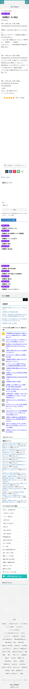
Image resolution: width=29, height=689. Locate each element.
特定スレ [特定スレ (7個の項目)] (16, 661)
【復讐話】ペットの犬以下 (9, 238)
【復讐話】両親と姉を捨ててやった (12, 480)
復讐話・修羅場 (6, 177)
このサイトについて (6, 680)
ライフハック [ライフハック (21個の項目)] (7, 636)
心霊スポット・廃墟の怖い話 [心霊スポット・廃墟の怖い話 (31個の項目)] (20, 648)
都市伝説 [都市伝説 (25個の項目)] (8, 670)
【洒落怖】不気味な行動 (9, 444)
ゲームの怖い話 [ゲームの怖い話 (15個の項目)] (23, 623)
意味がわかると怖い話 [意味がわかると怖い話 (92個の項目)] (18, 651)
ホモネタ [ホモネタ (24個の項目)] (23, 633)
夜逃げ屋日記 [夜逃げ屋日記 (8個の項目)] (8, 642)
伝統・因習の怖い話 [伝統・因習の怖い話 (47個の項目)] (7, 639)
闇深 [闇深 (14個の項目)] (13, 670)
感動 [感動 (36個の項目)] (26, 651)
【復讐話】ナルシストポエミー (10, 289)
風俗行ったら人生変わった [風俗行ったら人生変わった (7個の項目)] (12, 673)
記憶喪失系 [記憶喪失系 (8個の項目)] (24, 667)
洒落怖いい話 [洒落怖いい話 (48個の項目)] (21, 658)
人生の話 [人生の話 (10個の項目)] (23, 636)
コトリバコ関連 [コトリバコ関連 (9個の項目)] (9, 626)
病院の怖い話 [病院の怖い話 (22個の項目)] (7, 664)
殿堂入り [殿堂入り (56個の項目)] (7, 658)
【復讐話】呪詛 (5, 244)
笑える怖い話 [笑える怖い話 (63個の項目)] (22, 664)
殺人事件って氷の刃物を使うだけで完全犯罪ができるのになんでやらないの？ (14, 319)
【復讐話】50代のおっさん (9, 228)
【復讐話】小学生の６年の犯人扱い (12, 488)
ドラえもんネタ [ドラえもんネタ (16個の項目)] (19, 626)
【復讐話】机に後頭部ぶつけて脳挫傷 (12, 233)
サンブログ (14, 7)
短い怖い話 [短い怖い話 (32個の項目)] (14, 664)
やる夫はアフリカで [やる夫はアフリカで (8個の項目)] (13, 623)
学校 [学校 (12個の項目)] (15, 642)
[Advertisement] (14, 116)
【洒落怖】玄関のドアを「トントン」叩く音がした (14, 308)
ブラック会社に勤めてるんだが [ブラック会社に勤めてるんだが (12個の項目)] (11, 633)
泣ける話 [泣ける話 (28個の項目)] (14, 658)
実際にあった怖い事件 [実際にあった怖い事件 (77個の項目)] (7, 645)
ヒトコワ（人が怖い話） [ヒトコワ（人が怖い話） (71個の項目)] (14, 630)
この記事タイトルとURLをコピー (14, 165)
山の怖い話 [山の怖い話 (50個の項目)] (17, 645)
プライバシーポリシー (17, 680)
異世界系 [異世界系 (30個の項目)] (22, 661)
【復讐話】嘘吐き (6, 279)
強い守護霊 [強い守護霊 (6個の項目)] (24, 645)
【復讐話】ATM (6, 284)
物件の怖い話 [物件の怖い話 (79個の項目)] (8, 661)
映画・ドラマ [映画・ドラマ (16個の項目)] (16, 654)
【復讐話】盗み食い (7, 249)
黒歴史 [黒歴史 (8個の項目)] (21, 673)
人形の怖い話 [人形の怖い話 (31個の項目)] (16, 636)
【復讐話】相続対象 (7, 486)
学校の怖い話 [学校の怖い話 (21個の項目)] (21, 642)
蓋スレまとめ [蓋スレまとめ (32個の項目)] (17, 667)
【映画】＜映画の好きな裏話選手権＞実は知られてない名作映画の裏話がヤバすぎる (14, 315)
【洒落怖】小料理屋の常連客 (10, 311)
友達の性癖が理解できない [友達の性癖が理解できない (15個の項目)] (20, 639)
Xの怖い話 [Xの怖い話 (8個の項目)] (4, 623)
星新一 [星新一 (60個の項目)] (9, 654)
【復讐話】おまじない (8, 452)
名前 (3, 202)
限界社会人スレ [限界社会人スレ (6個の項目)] (19, 670)
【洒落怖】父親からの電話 (9, 323)
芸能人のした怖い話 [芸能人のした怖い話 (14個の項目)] (6, 667)
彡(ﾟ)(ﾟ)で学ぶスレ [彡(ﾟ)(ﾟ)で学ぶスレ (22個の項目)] (6, 648)
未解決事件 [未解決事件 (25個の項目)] (24, 654)
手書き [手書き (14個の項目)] (3, 654)
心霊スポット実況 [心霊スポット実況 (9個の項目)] (6, 651)
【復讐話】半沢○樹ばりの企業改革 (11, 274)
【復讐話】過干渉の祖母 (8, 268)
